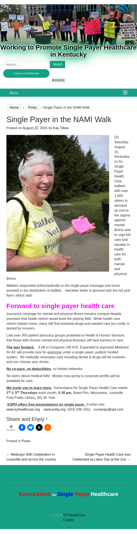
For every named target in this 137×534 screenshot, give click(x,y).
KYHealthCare (74, 515)
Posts (32, 107)
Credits (68, 520)
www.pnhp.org (54, 409)
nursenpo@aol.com (108, 409)
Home (14, 107)
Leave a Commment (26, 73)
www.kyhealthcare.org (23, 409)
